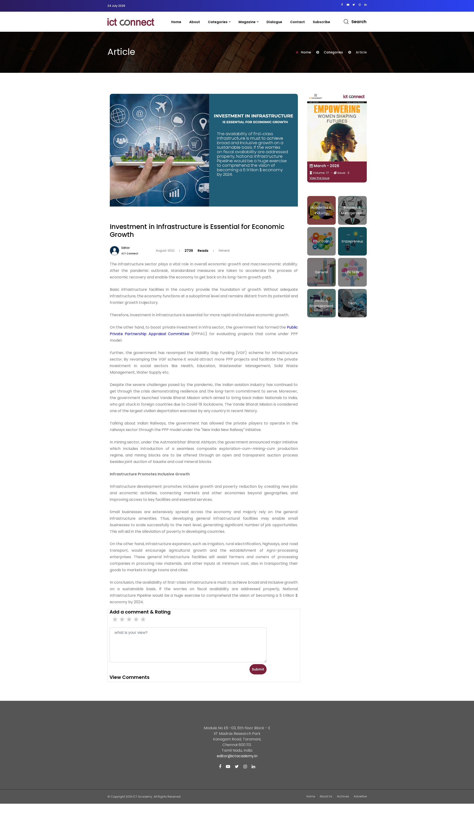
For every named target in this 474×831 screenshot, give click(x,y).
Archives (343, 796)
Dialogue (274, 21)
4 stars (122, 619)
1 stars (143, 619)
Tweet (293, 219)
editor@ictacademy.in (237, 756)
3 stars (129, 619)
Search (359, 22)
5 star (115, 619)
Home (176, 21)
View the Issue (319, 178)
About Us (326, 796)
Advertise (360, 796)
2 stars (136, 619)
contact (297, 21)
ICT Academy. (143, 797)
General (224, 250)
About (194, 21)
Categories (218, 21)
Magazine (247, 21)
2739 (189, 250)
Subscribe (321, 21)
